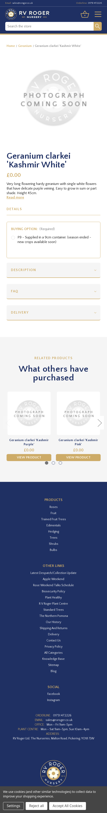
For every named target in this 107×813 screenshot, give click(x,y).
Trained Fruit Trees (53, 519)
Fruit (53, 513)
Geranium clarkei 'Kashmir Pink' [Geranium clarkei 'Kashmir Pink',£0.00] (78, 442)
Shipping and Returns (54, 628)
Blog (53, 671)
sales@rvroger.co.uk (22, 3)
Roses (54, 507)
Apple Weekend (53, 579)
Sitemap (53, 665)
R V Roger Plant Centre (53, 603)
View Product (29, 457)
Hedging (53, 531)
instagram (53, 700)
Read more (15, 197)
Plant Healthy (53, 597)
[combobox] (49, 26)
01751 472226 (95, 3)
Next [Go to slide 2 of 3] (99, 422)
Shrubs (53, 544)
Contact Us (53, 640)
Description (23, 270)
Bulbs (53, 550)
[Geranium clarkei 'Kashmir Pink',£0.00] (78, 413)
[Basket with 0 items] (84, 14)
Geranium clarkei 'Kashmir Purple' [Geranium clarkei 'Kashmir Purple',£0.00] (29, 442)
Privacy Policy (53, 646)
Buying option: (33, 229)
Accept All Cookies (67, 805)
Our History (53, 622)
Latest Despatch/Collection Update (53, 573)
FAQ (14, 291)
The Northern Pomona (53, 616)
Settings (13, 805)
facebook (53, 694)
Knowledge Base (53, 659)
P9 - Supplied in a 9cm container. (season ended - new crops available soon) (54, 239)
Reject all (36, 805)
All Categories (53, 653)
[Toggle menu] (96, 14)
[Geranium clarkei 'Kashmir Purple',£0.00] (29, 413)
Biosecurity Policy (53, 591)
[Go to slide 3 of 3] (60, 463)
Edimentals (53, 525)
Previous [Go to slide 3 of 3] (7, 422)
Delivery (20, 312)
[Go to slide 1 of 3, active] (46, 463)
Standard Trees (53, 610)
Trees (53, 538)
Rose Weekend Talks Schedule (53, 585)
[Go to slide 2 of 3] (53, 463)
